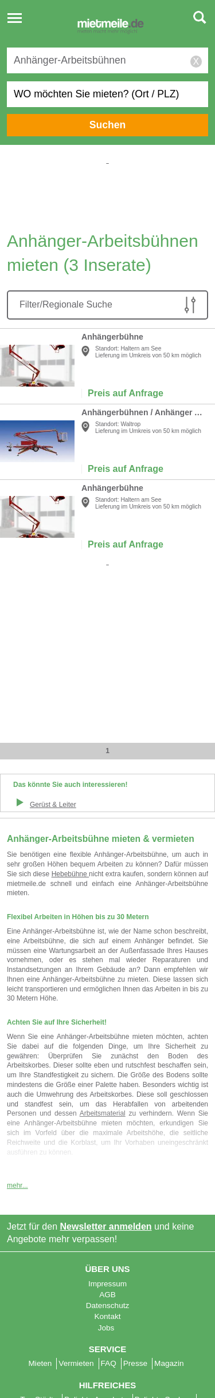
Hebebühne (70, 874)
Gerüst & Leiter (53, 805)
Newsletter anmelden (106, 1072)
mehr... (17, 1031)
